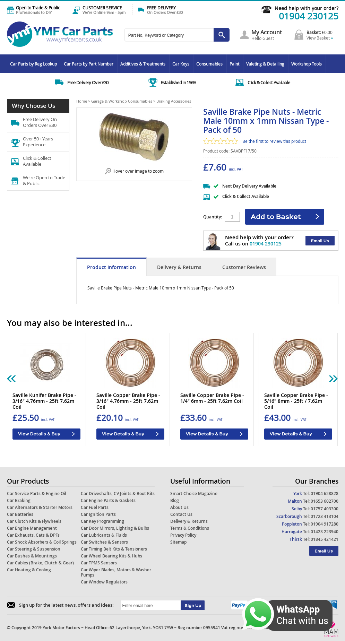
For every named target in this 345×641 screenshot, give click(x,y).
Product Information (111, 267)
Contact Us (181, 514)
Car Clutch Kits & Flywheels (34, 521)
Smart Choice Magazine (193, 493)
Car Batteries (20, 514)
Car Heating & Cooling (29, 570)
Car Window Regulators (104, 582)
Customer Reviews (244, 267)
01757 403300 (324, 509)
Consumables (209, 64)
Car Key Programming (102, 521)
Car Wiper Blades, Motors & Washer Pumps (116, 572)
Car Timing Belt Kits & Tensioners (114, 549)
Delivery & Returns (179, 267)
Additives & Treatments (142, 64)
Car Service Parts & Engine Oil (36, 493)
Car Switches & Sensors (104, 542)
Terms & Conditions (189, 528)
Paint (234, 64)
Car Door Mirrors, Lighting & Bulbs (115, 528)
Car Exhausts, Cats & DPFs (33, 535)
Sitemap (178, 542)
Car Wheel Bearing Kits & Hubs (111, 556)
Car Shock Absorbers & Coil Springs (42, 542)
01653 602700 (324, 501)
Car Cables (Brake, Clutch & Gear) (40, 563)
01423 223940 (324, 532)
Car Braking (19, 500)
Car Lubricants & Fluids (104, 535)
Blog (174, 500)
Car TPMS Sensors (99, 563)
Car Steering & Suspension (33, 549)
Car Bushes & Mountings (32, 556)
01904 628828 (324, 493)
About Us (179, 507)
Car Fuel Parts (95, 507)
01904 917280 (324, 524)
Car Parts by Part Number (88, 64)
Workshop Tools (306, 64)
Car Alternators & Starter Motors (39, 507)
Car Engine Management (32, 528)
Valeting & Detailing (265, 64)
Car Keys (180, 64)
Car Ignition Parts (98, 514)
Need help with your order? (306, 8)
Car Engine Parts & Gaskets (108, 500)
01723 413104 (324, 516)
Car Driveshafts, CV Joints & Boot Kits (118, 493)
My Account (266, 32)
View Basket (320, 38)
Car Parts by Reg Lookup (33, 64)
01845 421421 (324, 539)
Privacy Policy (183, 535)
